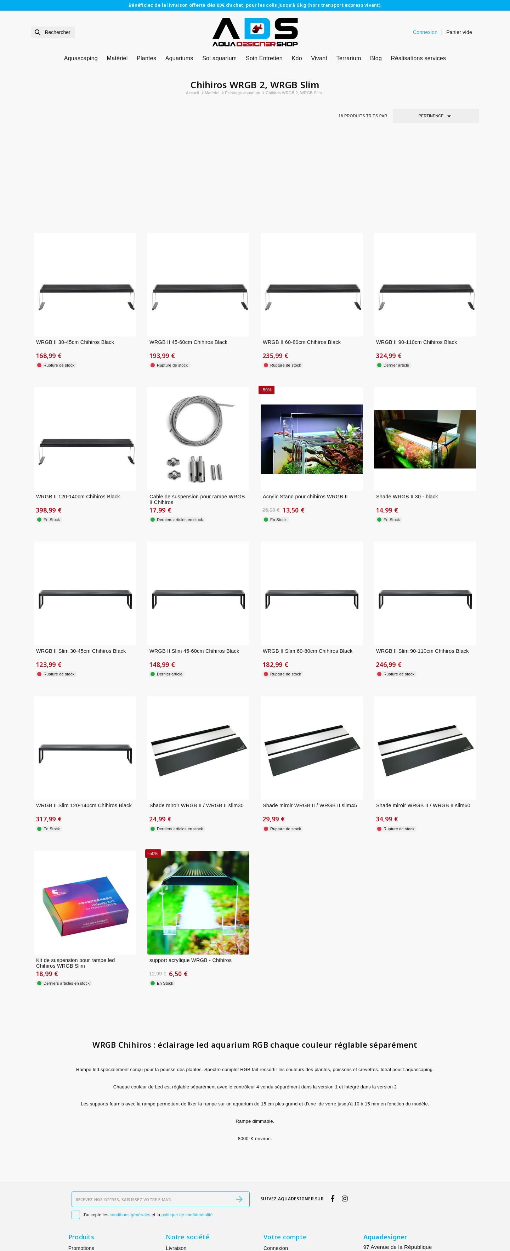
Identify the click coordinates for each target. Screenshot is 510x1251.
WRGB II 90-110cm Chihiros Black (416, 251)
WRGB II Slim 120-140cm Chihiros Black (84, 715)
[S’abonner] (239, 1127)
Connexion (276, 1176)
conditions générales (130, 1142)
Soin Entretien (264, 58)
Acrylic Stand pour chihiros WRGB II (305, 406)
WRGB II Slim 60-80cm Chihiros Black (307, 560)
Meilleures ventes (88, 1195)
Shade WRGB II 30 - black (407, 406)
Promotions (81, 1176)
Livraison (176, 1176)
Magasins (177, 1241)
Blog (376, 58)
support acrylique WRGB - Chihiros (190, 869)
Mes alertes (277, 1185)
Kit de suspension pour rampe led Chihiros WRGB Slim (75, 872)
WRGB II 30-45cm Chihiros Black (75, 251)
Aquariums (179, 58)
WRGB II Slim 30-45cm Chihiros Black (81, 560)
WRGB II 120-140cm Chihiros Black (78, 406)
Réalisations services (418, 58)
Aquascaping (81, 58)
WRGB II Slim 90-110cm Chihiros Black (422, 560)
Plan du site (179, 1232)
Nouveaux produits (89, 1185)
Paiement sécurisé (187, 1204)
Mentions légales (185, 1185)
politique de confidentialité (187, 1142)
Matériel (117, 58)
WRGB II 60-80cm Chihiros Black (302, 251)
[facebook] (332, 1126)
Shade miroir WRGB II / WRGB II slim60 (423, 715)
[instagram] (344, 1126)
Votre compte (285, 1164)
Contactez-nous (184, 1222)
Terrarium (348, 58)
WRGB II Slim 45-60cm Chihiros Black (194, 560)
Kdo (297, 58)
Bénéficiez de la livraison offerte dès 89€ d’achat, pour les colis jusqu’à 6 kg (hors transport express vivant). (255, 5)
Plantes (146, 58)
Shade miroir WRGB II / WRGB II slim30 (196, 715)
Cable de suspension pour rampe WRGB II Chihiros (197, 409)
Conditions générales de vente (200, 1213)
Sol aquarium (219, 58)
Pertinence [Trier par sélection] (436, 116)
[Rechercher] (53, 32)
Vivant (319, 58)
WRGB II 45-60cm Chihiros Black (188, 251)
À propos (176, 1195)
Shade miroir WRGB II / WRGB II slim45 (310, 715)
